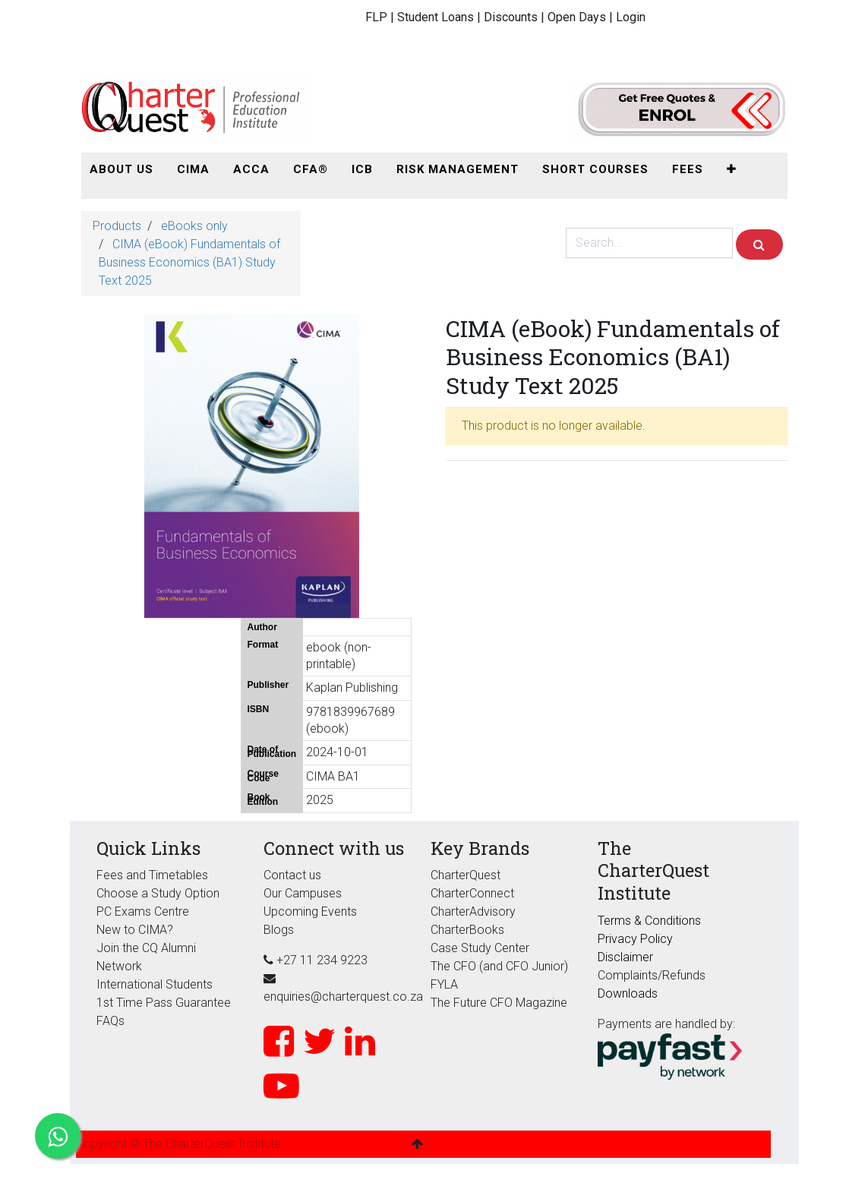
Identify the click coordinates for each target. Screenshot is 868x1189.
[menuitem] (121, 169)
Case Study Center (480, 948)
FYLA (444, 984)
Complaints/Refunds (651, 975)
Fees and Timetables (152, 875)
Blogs (279, 929)
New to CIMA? (134, 929)
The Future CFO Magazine (499, 1002)
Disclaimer (625, 957)
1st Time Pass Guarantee (165, 1002)
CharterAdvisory (473, 911)
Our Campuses (303, 893)
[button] (732, 169)
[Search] (759, 244)
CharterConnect (472, 893)
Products (117, 226)
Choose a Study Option (157, 893)
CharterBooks (467, 929)
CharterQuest (465, 875)
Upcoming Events (310, 911)
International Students (154, 984)
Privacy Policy (635, 939)
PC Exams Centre (142, 911)
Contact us (292, 875)
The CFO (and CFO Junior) (499, 966)
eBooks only (194, 226)
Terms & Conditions (649, 920)
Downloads (628, 993)
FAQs (110, 1021)
